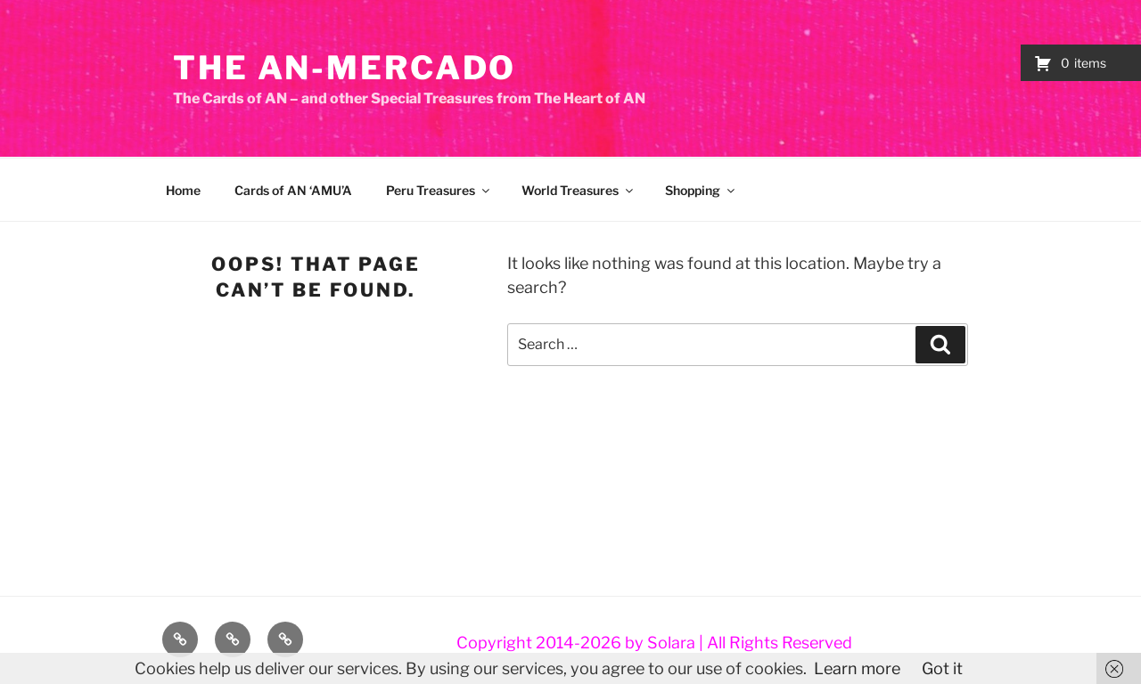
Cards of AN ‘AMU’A (293, 190)
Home (183, 190)
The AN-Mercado (344, 67)
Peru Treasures (439, 190)
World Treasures (578, 190)
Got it (942, 668)
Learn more (857, 668)
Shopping (701, 190)
